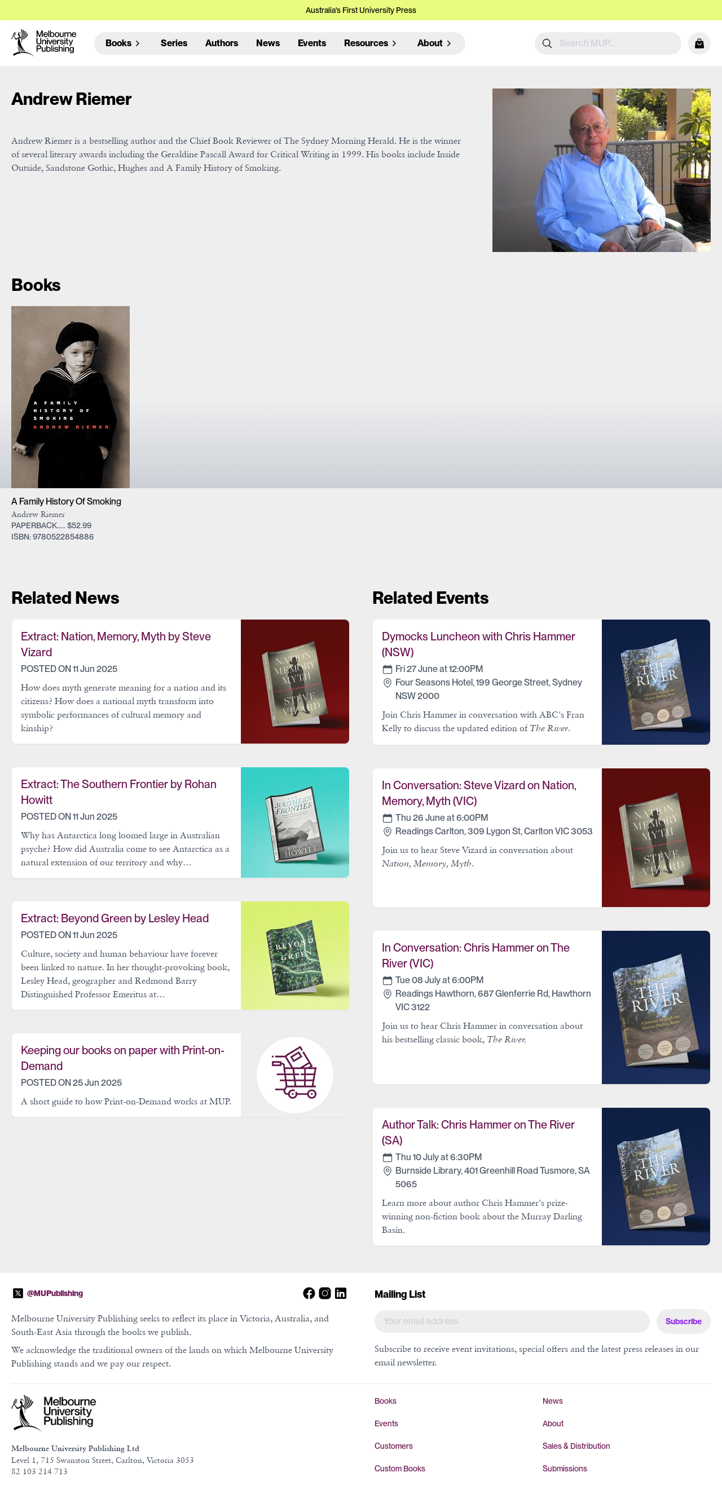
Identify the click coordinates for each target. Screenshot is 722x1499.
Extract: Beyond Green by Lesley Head (115, 918)
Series (174, 43)
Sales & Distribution (576, 1446)
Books (386, 1400)
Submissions (565, 1468)
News (268, 43)
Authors (221, 43)
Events (312, 43)
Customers (394, 1446)
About (553, 1423)
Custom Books (400, 1468)
